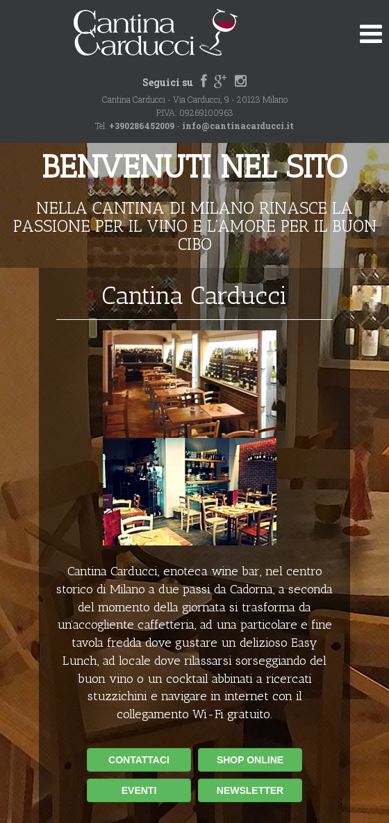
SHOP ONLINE (250, 759)
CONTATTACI (138, 759)
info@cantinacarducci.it (238, 125)
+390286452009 (141, 125)
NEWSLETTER (250, 790)
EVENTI (139, 790)
